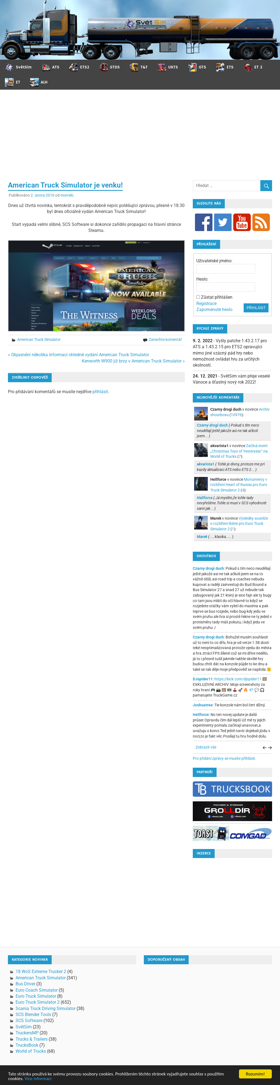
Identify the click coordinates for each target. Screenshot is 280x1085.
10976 (236, 415)
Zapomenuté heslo (214, 309)
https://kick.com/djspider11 (237, 679)
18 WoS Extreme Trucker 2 (41, 971)
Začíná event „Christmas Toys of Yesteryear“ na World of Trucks (239, 451)
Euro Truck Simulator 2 (38, 1002)
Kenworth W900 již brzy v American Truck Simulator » (133, 361)
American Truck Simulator (39, 339)
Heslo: (202, 279)
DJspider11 (203, 679)
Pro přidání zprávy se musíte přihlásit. (224, 758)
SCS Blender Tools (33, 1014)
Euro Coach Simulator (37, 990)
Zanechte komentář (165, 339)
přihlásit (100, 391)
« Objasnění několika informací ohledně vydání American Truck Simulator (78, 354)
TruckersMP (27, 1032)
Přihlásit (256, 308)
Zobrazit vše (206, 747)
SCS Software (29, 1020)
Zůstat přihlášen (216, 297)
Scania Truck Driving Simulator (45, 1008)
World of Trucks (31, 1051)
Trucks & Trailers (32, 1039)
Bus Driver (25, 983)
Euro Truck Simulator (36, 996)
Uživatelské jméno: (214, 260)
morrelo (67, 195)
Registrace (206, 303)
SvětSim (24, 1026)
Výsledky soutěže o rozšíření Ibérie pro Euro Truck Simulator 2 (239, 523)
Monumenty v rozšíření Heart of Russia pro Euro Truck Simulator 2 (238, 484)
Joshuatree (203, 705)
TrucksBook (27, 1045)
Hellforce (201, 714)
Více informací (38, 1079)
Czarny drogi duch (208, 568)
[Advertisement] (140, 139)
